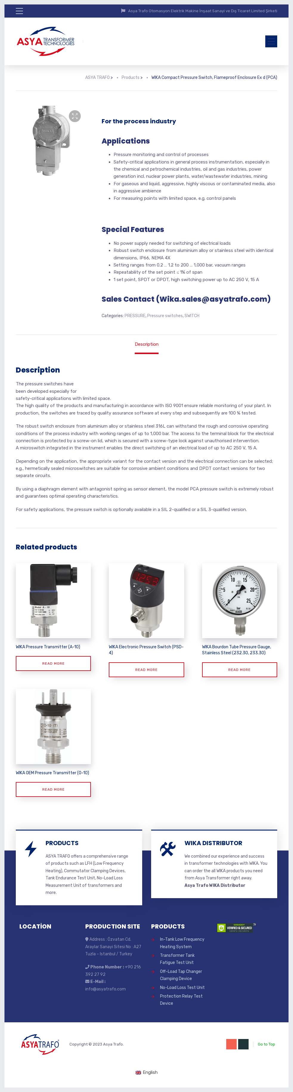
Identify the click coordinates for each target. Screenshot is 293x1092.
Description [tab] (147, 344)
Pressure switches (165, 315)
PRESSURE (135, 315)
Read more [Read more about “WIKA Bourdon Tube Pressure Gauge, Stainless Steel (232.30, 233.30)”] (239, 670)
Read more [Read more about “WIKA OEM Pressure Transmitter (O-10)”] (53, 789)
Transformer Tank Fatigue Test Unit (177, 959)
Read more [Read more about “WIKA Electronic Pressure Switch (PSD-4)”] (146, 670)
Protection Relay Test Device (181, 1000)
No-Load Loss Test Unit (182, 987)
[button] (75, 116)
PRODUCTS (62, 843)
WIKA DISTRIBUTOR (213, 843)
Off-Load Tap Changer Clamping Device (181, 975)
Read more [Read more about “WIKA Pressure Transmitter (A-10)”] (53, 663)
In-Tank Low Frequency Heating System (182, 943)
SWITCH (192, 315)
